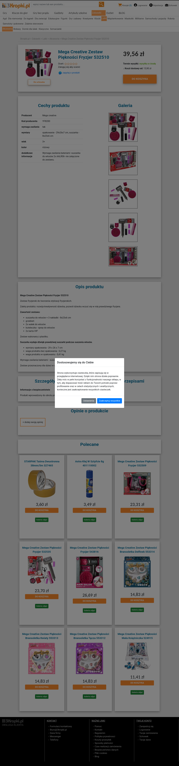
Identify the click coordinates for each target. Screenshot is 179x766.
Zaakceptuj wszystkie (109, 400)
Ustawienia (88, 400)
